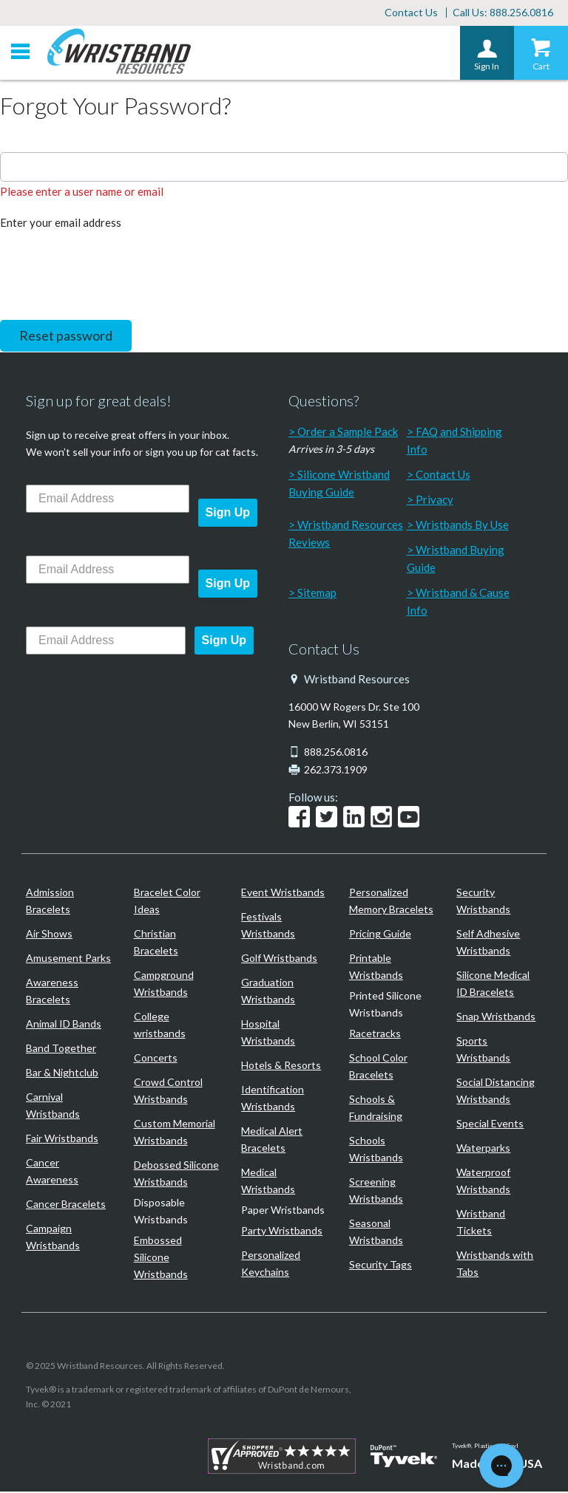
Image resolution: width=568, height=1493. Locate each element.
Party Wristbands (281, 1232)
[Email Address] (107, 500)
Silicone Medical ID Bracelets (493, 985)
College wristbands (160, 1026)
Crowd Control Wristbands (168, 1092)
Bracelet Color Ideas (167, 902)
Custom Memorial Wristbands (174, 1133)
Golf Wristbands (279, 959)
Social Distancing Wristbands (495, 1092)
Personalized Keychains (270, 1265)
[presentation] (112, 274)
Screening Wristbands (376, 1191)
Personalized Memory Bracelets (391, 902)
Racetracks (375, 1034)
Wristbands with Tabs (494, 1265)
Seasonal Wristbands (376, 1233)
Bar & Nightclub (62, 1073)
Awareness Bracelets (52, 992)
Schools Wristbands (376, 1150)
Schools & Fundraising (375, 1109)
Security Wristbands (483, 902)
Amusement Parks (68, 959)
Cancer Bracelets (66, 1205)
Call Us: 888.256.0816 (503, 13)
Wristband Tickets (480, 1223)
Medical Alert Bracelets (271, 1140)
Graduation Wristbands (268, 992)
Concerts (156, 1059)
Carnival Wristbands (53, 1106)
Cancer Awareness (52, 1172)
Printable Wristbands (376, 968)
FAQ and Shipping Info (454, 441)
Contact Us (411, 13)
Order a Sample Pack (347, 433)
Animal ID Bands (63, 1025)
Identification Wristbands (272, 1099)
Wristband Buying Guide (455, 559)
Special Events (490, 1124)
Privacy (434, 501)
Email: (15, 139)
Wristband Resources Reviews (345, 534)
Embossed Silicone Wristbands (161, 1258)
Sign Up (228, 514)
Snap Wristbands (495, 1017)
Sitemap (317, 594)
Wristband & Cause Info (458, 602)
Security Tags (380, 1266)
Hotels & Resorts (281, 1066)
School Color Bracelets (378, 1067)
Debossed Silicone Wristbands (176, 1174)
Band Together (61, 1049)
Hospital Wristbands (268, 1033)
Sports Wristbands (483, 1050)
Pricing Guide (380, 935)
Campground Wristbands (164, 985)
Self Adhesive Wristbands (488, 943)
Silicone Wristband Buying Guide (339, 484)
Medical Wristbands (268, 1182)
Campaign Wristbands (53, 1238)
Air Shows (49, 935)
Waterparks (483, 1149)
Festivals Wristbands (268, 926)
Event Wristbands (283, 893)
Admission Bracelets (50, 902)
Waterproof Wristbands (483, 1182)
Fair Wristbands (62, 1139)
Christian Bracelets (156, 943)
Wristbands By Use (462, 526)
